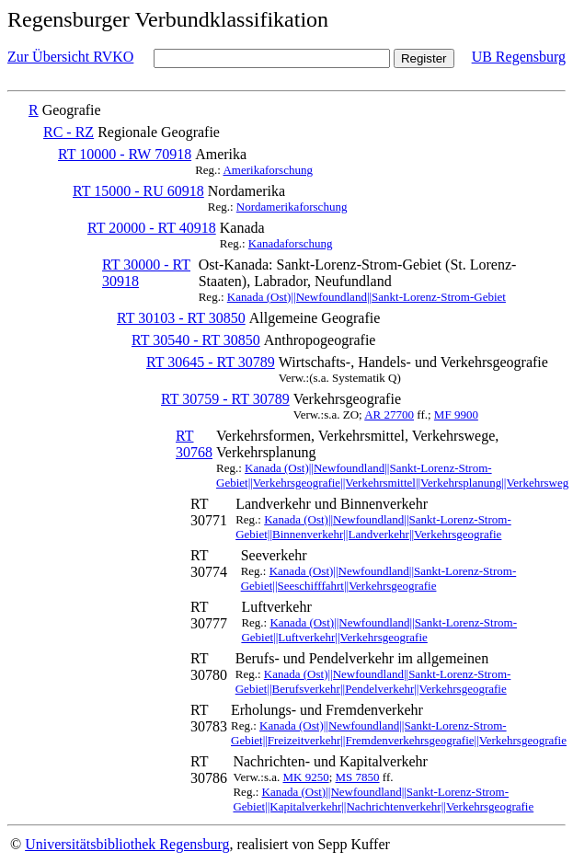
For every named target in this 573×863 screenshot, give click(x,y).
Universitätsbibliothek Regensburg (127, 844)
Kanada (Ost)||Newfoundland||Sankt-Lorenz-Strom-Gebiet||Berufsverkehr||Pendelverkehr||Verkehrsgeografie (373, 681)
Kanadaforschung (290, 243)
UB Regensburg (519, 56)
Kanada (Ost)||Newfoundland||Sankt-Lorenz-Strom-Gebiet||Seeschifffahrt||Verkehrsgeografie (379, 578)
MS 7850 (358, 777)
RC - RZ (68, 132)
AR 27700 (389, 414)
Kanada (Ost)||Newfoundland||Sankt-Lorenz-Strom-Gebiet (366, 297)
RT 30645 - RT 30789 (210, 362)
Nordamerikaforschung (292, 206)
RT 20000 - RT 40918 (151, 228)
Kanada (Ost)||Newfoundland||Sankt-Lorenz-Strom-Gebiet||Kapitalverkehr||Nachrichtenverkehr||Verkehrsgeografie (383, 799)
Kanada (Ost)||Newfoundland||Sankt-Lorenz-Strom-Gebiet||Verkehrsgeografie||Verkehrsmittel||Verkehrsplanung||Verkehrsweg (392, 475)
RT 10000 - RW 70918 (124, 154)
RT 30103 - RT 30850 (181, 318)
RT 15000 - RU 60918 (138, 191)
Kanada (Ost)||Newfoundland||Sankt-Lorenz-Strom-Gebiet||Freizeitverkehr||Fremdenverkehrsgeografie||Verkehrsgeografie (399, 733)
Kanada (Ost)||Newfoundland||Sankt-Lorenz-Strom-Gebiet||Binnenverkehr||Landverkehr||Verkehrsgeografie (373, 526)
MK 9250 (305, 777)
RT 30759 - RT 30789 (225, 399)
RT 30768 (194, 444)
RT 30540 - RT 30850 (196, 340)
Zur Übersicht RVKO (70, 56)
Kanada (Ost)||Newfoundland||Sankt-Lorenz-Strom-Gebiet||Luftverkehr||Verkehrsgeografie (379, 630)
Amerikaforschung (267, 170)
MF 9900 (456, 414)
